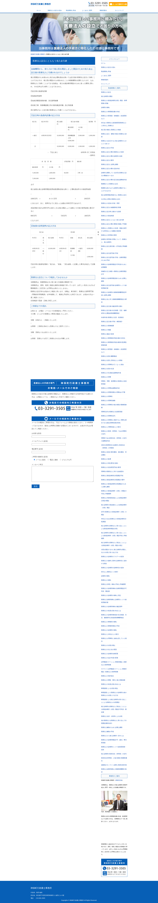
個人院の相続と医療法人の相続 (111, 130)
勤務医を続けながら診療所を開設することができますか (114, 189)
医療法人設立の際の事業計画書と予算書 (114, 224)
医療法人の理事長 (106, 396)
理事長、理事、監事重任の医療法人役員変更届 (114, 382)
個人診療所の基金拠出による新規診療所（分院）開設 (114, 506)
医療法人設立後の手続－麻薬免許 (111, 321)
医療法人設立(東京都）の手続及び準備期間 (114, 247)
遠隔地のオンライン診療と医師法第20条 (114, 765)
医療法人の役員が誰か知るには (111, 610)
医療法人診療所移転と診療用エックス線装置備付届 (114, 601)
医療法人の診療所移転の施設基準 (111, 606)
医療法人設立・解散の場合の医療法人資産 (114, 135)
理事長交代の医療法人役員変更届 (111, 411)
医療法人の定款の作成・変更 (110, 203)
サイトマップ (119, 10)
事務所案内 (103, 10)
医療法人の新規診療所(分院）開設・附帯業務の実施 (114, 102)
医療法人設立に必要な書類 (109, 164)
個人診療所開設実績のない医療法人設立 (114, 195)
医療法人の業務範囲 (107, 325)
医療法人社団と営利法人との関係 (111, 360)
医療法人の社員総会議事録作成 (111, 373)
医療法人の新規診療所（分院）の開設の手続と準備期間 (114, 492)
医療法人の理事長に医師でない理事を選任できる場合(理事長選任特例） (114, 421)
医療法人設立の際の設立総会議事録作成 (114, 179)
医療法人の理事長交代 (108, 416)
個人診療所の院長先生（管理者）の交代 (114, 754)
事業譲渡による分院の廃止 (109, 688)
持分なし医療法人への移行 (109, 572)
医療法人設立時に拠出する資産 (111, 211)
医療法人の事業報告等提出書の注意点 (113, 338)
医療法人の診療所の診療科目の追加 (112, 567)
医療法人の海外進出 (107, 676)
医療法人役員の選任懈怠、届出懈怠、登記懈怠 (114, 453)
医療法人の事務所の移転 (109, 622)
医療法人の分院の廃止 (108, 645)
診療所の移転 (105, 107)
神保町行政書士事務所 (41, 4)
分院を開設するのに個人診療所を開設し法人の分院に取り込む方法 (114, 551)
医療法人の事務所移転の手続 (110, 626)
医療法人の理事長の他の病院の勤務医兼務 (114, 406)
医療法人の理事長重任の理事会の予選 (113, 392)
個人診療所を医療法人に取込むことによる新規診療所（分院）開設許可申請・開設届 (114, 709)
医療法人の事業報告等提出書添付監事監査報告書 (114, 343)
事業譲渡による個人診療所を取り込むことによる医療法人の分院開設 (114, 701)
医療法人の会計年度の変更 (109, 658)
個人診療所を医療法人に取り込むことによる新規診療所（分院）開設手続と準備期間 (114, 535)
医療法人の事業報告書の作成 (110, 111)
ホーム (39, 10)
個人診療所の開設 (106, 96)
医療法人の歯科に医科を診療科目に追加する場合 (114, 562)
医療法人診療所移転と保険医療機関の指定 (114, 770)
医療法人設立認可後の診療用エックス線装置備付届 (114, 286)
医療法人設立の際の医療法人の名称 (112, 152)
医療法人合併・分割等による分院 (111, 716)
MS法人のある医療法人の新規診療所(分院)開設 (113, 520)
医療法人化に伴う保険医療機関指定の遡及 (114, 300)
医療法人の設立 (106, 92)
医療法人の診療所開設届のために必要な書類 (114, 279)
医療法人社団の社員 (107, 368)
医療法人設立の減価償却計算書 (111, 207)
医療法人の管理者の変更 (109, 235)
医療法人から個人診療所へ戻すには (112, 735)
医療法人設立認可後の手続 (109, 253)
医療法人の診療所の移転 (109, 630)
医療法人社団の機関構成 (109, 356)
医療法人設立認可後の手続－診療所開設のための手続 (114, 259)
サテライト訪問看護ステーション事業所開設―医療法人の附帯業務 (114, 670)
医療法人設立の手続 (107, 148)
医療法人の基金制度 (107, 215)
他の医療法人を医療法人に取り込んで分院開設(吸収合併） (114, 722)
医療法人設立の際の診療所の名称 (111, 156)
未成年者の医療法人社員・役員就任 (112, 317)
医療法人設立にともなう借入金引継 (50, 61)
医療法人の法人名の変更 (109, 649)
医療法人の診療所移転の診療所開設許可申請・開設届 (114, 590)
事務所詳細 (119, 780)
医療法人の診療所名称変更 (109, 653)
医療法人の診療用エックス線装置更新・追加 (114, 748)
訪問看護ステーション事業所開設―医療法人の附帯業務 (114, 663)
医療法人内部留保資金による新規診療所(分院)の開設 (114, 499)
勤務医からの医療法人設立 (109, 184)
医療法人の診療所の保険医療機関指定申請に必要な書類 (114, 293)
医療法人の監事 (106, 459)
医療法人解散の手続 (107, 731)
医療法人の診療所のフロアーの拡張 (112, 556)
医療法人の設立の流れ (55, 10)
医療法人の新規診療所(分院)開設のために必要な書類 (113, 485)
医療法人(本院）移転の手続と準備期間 (113, 584)
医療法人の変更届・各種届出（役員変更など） (114, 117)
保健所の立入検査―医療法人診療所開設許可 (114, 273)
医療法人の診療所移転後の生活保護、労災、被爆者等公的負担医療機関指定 (114, 616)
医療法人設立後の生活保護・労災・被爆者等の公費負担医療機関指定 (114, 312)
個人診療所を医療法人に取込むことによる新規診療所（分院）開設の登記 (114, 544)
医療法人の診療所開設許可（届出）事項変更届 (114, 741)
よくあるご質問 (87, 10)
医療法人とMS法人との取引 (110, 634)
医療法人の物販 (106, 330)
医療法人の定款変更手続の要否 (111, 467)
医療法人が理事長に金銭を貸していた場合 (114, 640)
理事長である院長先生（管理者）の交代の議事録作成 (114, 439)
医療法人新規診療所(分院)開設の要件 (113, 480)
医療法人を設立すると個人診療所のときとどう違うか (114, 142)
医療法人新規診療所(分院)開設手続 (112, 475)
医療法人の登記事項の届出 (109, 463)
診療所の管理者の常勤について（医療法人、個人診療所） (114, 240)
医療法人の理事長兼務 (108, 400)
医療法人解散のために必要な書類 (111, 727)
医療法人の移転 (106, 580)
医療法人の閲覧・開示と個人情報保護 (113, 680)
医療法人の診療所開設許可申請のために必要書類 (114, 266)
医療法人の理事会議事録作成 (110, 388)
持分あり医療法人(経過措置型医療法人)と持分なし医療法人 (113, 124)
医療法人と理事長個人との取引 (111, 427)
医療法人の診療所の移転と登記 (111, 595)
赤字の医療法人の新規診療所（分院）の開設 (114, 513)
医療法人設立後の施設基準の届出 (111, 306)
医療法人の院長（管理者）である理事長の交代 (114, 432)
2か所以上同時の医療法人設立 (110, 199)
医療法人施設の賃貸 (107, 334)
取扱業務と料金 (71, 10)
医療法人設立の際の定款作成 (110, 168)
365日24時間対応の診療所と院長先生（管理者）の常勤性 (113, 446)
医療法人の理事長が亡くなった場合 (112, 364)
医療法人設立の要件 (107, 160)
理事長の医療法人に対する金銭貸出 (112, 471)
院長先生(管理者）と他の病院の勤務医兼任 (114, 759)
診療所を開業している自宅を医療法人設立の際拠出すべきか (114, 174)
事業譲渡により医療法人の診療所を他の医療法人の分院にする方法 (114, 694)
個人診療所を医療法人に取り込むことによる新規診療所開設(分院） (114, 527)
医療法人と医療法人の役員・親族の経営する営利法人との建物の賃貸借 (114, 229)
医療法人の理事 (106, 377)
